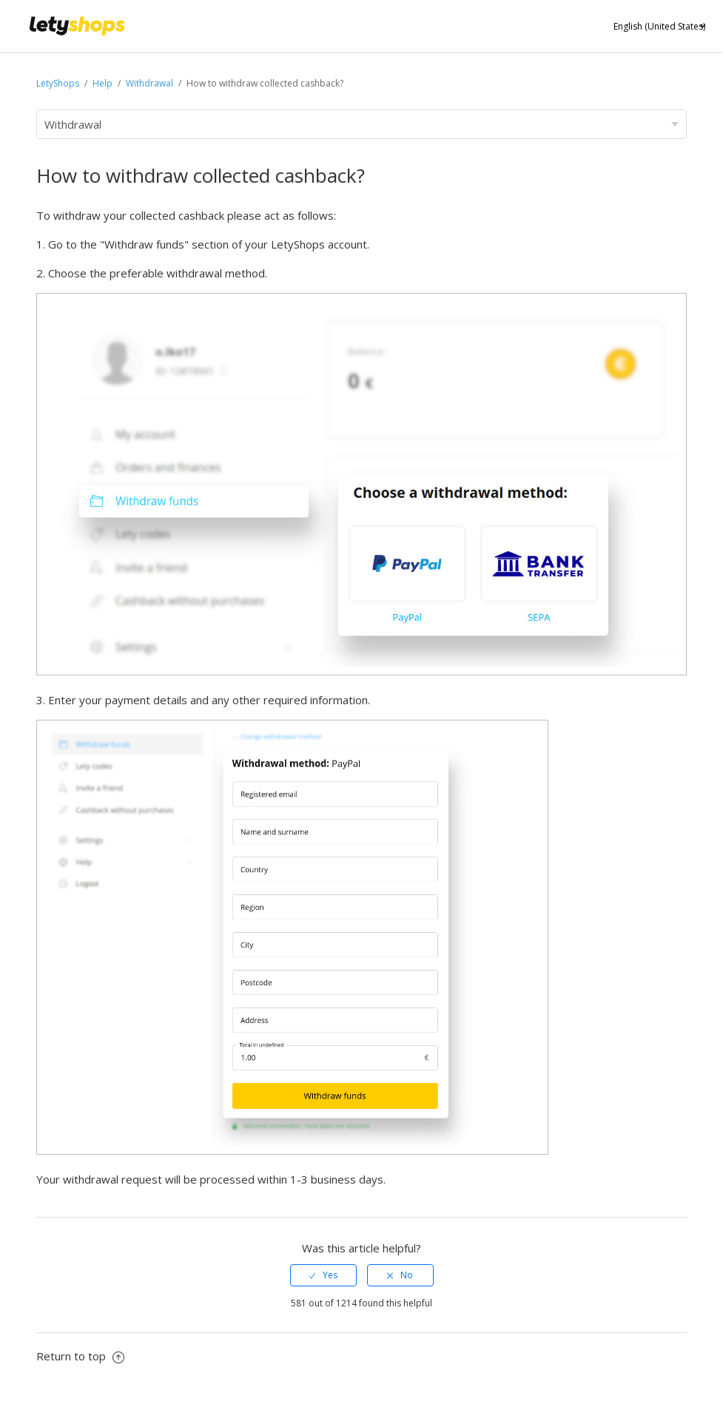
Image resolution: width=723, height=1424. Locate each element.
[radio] (323, 1275)
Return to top (80, 1356)
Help (104, 83)
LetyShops (57, 83)
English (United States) (659, 26)
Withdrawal (149, 83)
